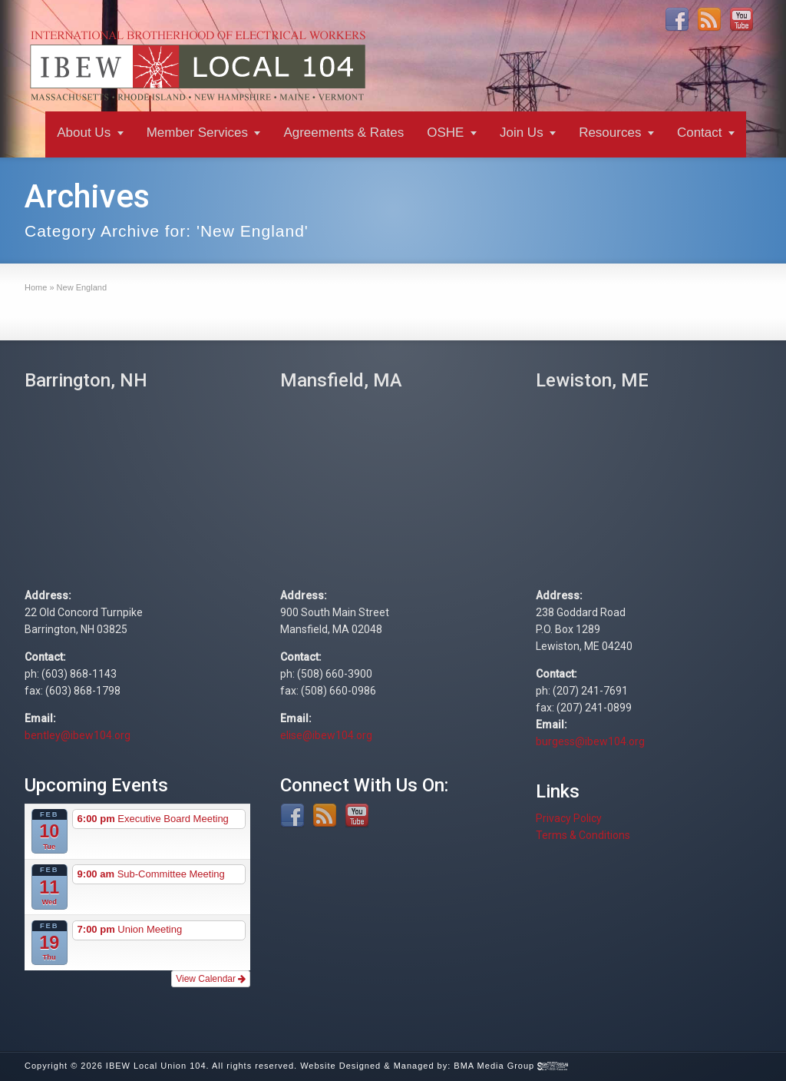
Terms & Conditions (583, 835)
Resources (610, 132)
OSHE (445, 132)
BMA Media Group (511, 1065)
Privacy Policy (569, 818)
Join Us (521, 132)
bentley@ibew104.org (77, 735)
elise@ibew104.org (326, 735)
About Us (84, 132)
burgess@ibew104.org (590, 741)
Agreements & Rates (343, 132)
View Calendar (211, 978)
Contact (699, 132)
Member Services (197, 132)
